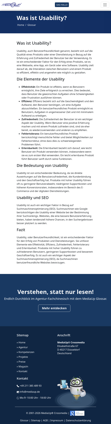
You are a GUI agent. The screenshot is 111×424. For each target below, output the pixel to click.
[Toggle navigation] (105, 5)
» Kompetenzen (25, 352)
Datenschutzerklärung (78, 420)
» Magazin (22, 366)
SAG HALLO (62, 4)
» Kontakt (22, 371)
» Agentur (22, 347)
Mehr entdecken (54, 308)
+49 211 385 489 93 (31, 385)
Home (20, 25)
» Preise (21, 361)
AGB (45, 420)
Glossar (31, 25)
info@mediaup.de (30, 391)
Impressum (56, 420)
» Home (21, 342)
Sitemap (35, 420)
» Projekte (22, 357)
